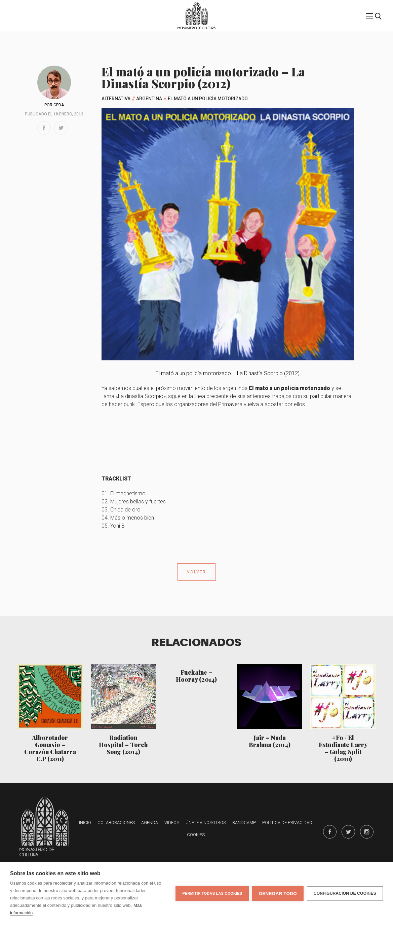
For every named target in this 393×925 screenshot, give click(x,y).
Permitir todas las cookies (212, 893)
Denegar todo (278, 893)
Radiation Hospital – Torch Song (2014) (123, 744)
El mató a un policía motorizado (208, 98)
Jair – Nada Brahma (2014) (269, 741)
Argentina (149, 98)
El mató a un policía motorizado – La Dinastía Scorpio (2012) (228, 373)
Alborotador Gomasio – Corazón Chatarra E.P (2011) (50, 748)
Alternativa (116, 98)
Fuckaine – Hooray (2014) (196, 675)
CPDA (58, 105)
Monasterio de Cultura (196, 28)
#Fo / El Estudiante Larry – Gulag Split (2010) (343, 748)
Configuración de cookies (345, 893)
